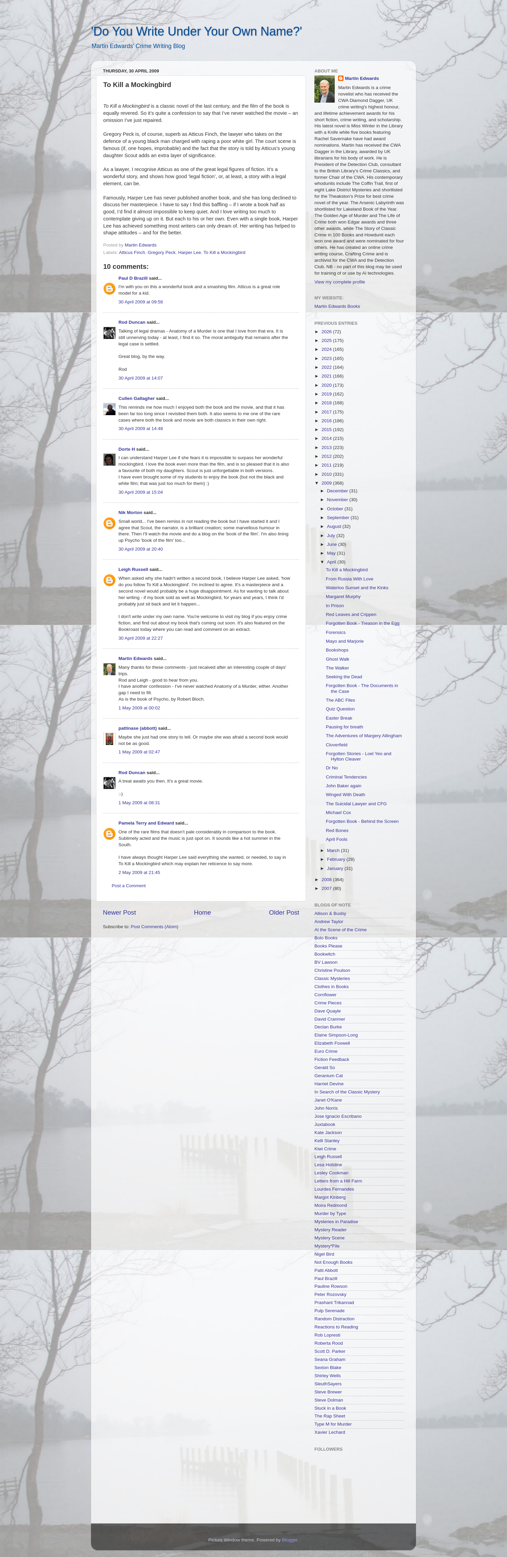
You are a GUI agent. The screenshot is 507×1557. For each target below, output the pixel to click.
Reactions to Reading (336, 1326)
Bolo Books (325, 937)
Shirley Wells (327, 1375)
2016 (327, 420)
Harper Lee (189, 252)
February (337, 859)
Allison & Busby (330, 913)
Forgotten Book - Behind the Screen (362, 821)
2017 (327, 411)
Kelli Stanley (326, 1140)
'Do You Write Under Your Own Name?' (196, 31)
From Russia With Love (349, 578)
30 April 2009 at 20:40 (140, 549)
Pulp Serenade (329, 1310)
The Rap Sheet (329, 1416)
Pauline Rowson (331, 1286)
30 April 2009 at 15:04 (140, 492)
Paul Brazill (325, 1278)
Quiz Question (340, 708)
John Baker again (343, 785)
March (334, 850)
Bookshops (337, 650)
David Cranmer (329, 1019)
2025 (327, 340)
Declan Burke (328, 1026)
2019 (327, 394)
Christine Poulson (332, 970)
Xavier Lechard (329, 1432)
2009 (327, 483)
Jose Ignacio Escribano (338, 1116)
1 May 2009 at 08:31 (139, 802)
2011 (327, 465)
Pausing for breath (344, 726)
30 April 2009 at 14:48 (140, 428)
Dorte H (126, 449)
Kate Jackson (328, 1132)
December (338, 490)
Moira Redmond (330, 1205)
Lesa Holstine (328, 1164)
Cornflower (325, 994)
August (335, 526)
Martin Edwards (135, 658)
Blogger (289, 1539)
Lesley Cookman (331, 1172)
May (332, 553)
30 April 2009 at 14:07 (140, 378)
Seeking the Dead (344, 676)
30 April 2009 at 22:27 (140, 638)
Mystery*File (326, 1246)
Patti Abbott (326, 1270)
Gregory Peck (162, 252)
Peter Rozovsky (330, 1294)
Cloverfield (337, 744)
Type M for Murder (333, 1424)
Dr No (332, 767)
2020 (327, 385)
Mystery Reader (330, 1229)
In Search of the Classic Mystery (347, 1091)
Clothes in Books (331, 986)
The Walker (337, 667)
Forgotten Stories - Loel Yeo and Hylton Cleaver (359, 756)
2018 (327, 402)
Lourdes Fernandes (334, 1189)
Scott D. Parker (330, 1351)
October (336, 508)
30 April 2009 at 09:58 (140, 301)
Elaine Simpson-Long (336, 1035)
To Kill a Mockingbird (224, 252)
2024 (327, 349)
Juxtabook (324, 1124)
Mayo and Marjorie (345, 641)
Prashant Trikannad (334, 1302)
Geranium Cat (328, 1075)
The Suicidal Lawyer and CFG (356, 803)
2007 (327, 888)
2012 (327, 456)
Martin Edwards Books (337, 306)
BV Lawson (325, 962)
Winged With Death (345, 794)
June (332, 544)
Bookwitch (324, 954)
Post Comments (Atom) (154, 926)
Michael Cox (338, 812)
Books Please (328, 945)
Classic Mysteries (332, 978)
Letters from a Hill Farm (338, 1180)
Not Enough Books (333, 1262)
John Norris (326, 1108)
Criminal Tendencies (346, 777)
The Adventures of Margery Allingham (364, 735)
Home (202, 912)
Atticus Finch (132, 252)
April (332, 561)
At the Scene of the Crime (340, 929)
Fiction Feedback (331, 1059)
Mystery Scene (329, 1237)
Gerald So (324, 1067)
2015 (327, 429)
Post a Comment (129, 885)
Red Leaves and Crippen (351, 614)
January (336, 868)
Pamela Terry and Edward (146, 823)
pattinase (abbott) (137, 728)
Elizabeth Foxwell (332, 1043)
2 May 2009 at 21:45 (139, 872)
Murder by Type (330, 1213)
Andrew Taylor (328, 921)
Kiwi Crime (325, 1148)
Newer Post (119, 912)
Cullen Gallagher (136, 398)
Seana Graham (330, 1359)
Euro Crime (325, 1051)
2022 (327, 367)
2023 (327, 358)
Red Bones (337, 830)
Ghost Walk (337, 659)
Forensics (336, 632)
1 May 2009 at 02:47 (139, 751)
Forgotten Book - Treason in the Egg (363, 623)
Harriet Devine (329, 1083)
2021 (327, 376)
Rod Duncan (132, 322)
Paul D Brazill (133, 278)
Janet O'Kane (328, 1100)
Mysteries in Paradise (336, 1221)
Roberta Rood (328, 1343)
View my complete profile (339, 281)
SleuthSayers (327, 1383)
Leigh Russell (133, 569)
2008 (327, 879)
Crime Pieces (327, 1002)
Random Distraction (334, 1318)
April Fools (337, 839)
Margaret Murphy (343, 596)
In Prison (335, 605)
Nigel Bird (324, 1254)
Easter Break (339, 718)
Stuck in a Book (330, 1408)
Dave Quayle (327, 1011)
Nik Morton (130, 512)
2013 (327, 447)
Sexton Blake (327, 1367)
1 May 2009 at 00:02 (139, 707)
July (331, 535)
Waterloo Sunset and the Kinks (357, 587)
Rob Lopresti (327, 1335)
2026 (327, 331)
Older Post (284, 912)
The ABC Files (340, 700)
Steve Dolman (328, 1400)
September (339, 517)
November (338, 499)
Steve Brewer (328, 1391)
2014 (327, 438)
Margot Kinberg (330, 1197)
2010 (327, 474)
